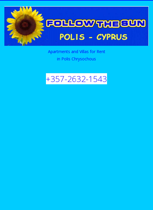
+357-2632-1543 (76, 78)
